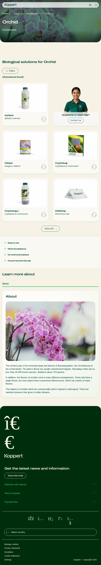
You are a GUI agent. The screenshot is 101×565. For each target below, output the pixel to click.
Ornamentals (32, 13)
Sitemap (7, 560)
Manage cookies (11, 544)
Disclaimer (8, 552)
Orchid (47, 13)
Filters (10, 71)
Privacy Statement (12, 548)
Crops (17, 13)
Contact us (75, 120)
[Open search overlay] (90, 5)
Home (5, 13)
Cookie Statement (12, 556)
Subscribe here (16, 476)
